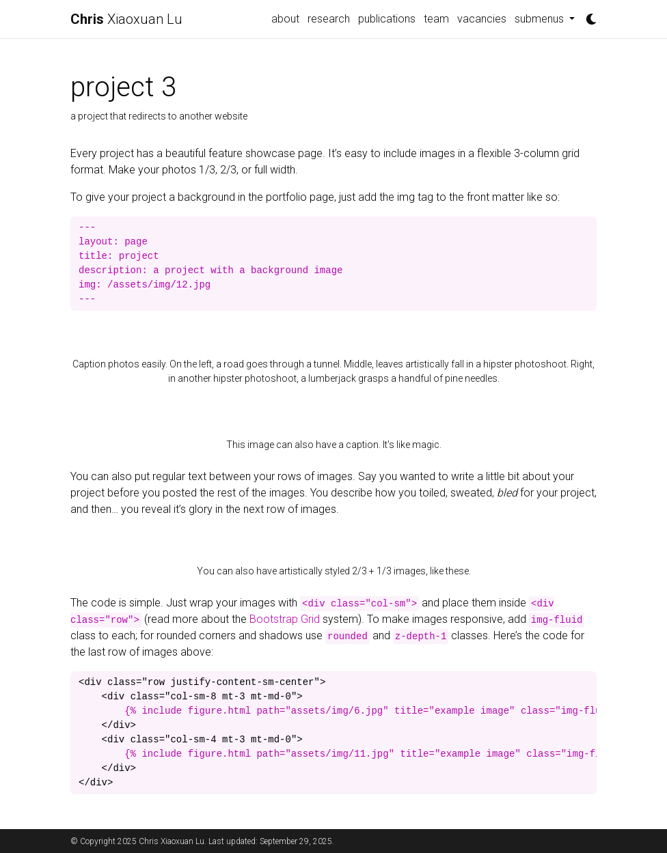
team (436, 18)
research (329, 18)
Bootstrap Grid (284, 619)
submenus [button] (541, 18)
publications (387, 18)
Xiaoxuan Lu (126, 19)
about (285, 18)
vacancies (481, 18)
